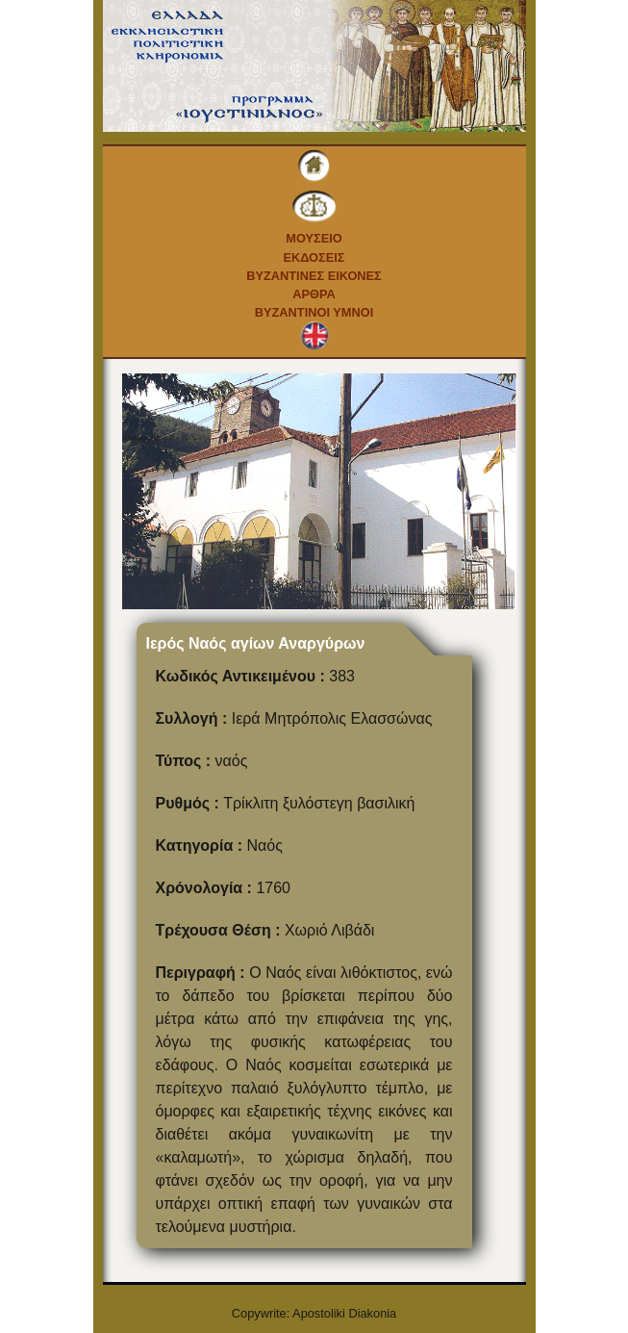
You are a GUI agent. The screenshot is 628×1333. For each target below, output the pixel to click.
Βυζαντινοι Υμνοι (314, 312)
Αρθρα (314, 294)
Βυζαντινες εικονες (314, 276)
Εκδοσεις (313, 257)
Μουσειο (314, 238)
